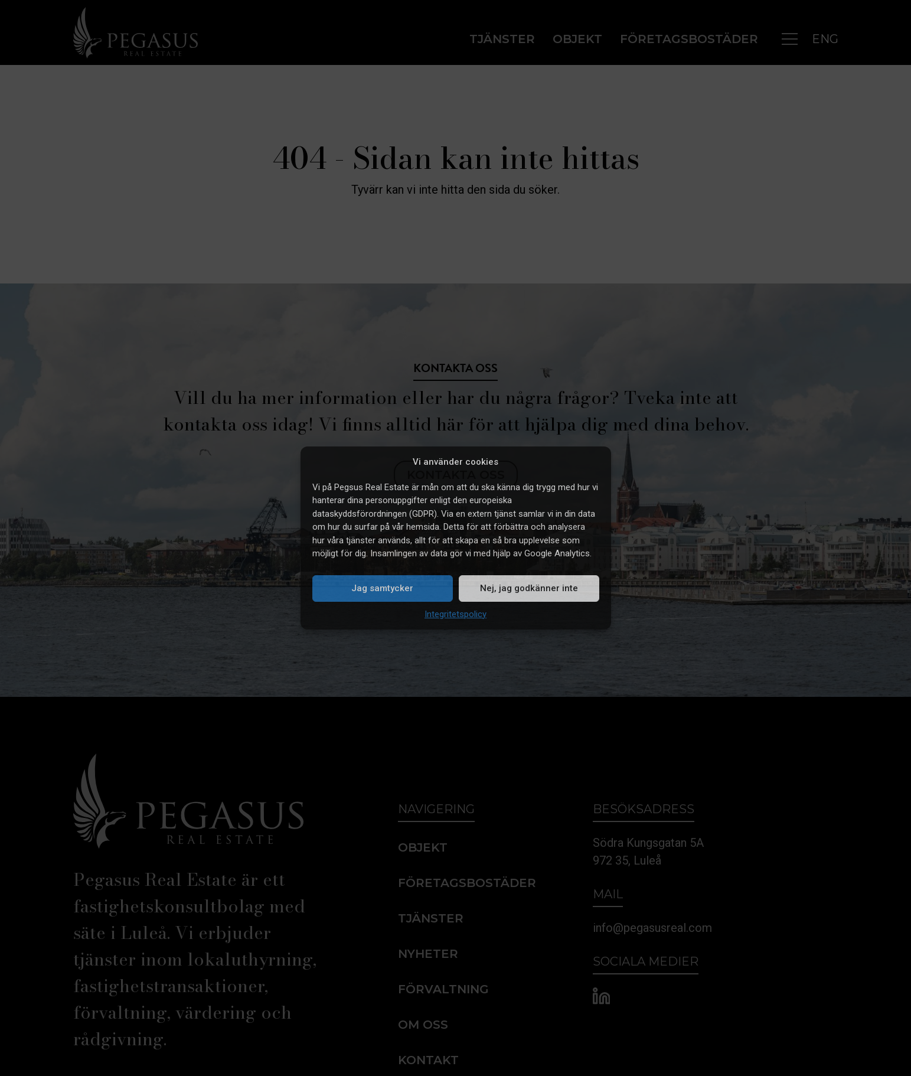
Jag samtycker (382, 588)
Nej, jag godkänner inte (529, 588)
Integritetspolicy (455, 614)
